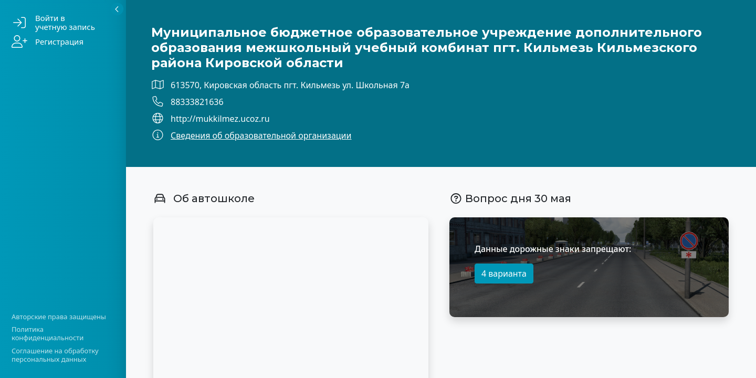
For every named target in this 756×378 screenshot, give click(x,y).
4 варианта (504, 273)
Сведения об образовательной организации (261, 135)
